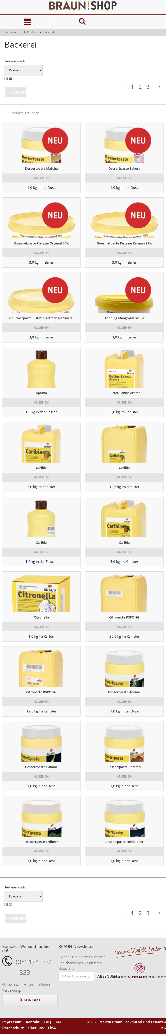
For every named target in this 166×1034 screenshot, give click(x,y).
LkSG (52, 1027)
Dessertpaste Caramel (124, 767)
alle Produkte (30, 32)
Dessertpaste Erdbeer (41, 842)
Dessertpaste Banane (41, 767)
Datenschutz (13, 1027)
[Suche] (82, 22)
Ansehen (41, 178)
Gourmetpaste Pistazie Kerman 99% (124, 243)
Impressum (11, 1022)
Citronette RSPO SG (124, 617)
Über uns (36, 1027)
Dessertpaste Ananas (124, 692)
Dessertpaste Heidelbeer (124, 842)
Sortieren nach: (15, 61)
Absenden (107, 976)
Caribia (41, 468)
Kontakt (30, 999)
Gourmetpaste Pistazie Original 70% (41, 243)
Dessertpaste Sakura (124, 168)
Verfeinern (16, 92)
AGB (58, 1022)
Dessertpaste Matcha (41, 168)
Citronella (41, 617)
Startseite (11, 32)
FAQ (47, 1022)
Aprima (41, 393)
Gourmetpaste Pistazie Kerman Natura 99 (41, 318)
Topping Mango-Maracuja (124, 318)
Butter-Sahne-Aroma (124, 393)
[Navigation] (27, 22)
